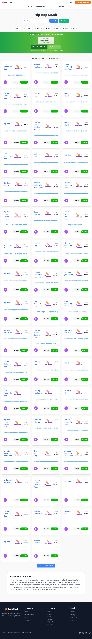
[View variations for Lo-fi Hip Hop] (48, 94)
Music (30, 6)
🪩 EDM (17, 29)
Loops (52, 6)
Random (64, 21)
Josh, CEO (50, 624)
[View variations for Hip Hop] (18, 123)
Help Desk (50, 622)
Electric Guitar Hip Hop (7, 95)
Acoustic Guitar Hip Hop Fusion (68, 66)
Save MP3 (16, 82)
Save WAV (23, 82)
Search (54, 21)
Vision (49, 616)
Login (71, 2)
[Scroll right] (76, 29)
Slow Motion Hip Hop (8, 66)
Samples (60, 6)
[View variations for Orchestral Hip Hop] (79, 94)
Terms (72, 612)
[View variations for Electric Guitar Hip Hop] (17, 95)
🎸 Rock (56, 29)
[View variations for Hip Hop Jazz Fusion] (48, 65)
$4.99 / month (55, 47)
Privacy (72, 615)
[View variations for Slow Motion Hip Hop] (18, 66)
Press (49, 611)
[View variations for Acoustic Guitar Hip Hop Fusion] (79, 66)
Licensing (73, 618)
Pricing (49, 614)
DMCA (72, 620)
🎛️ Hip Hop (38, 29)
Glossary (49, 619)
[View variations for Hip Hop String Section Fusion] (48, 125)
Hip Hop (7, 124)
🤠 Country (27, 29)
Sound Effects (41, 6)
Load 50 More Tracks (46, 566)
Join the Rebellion (83, 2)
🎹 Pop (48, 29)
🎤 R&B (65, 29)
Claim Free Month (38, 47)
